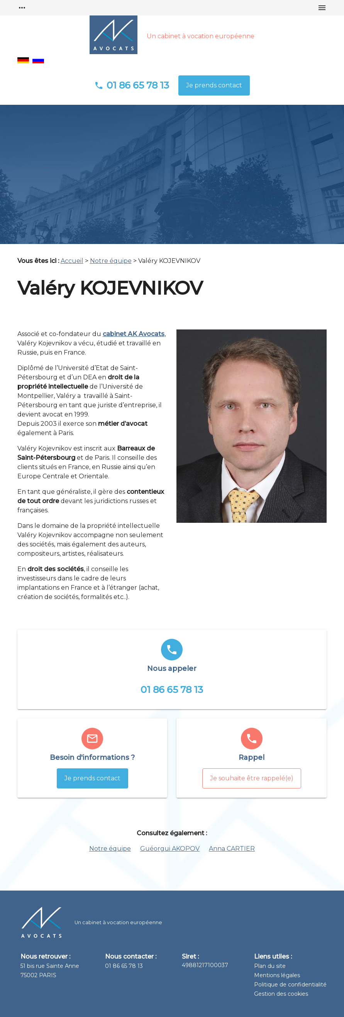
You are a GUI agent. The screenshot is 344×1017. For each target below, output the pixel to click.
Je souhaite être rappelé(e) (251, 778)
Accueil (72, 260)
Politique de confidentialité (290, 984)
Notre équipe (111, 260)
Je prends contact (214, 85)
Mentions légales (277, 975)
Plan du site (270, 965)
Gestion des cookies (281, 993)
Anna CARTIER (232, 848)
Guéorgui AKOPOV (170, 848)
